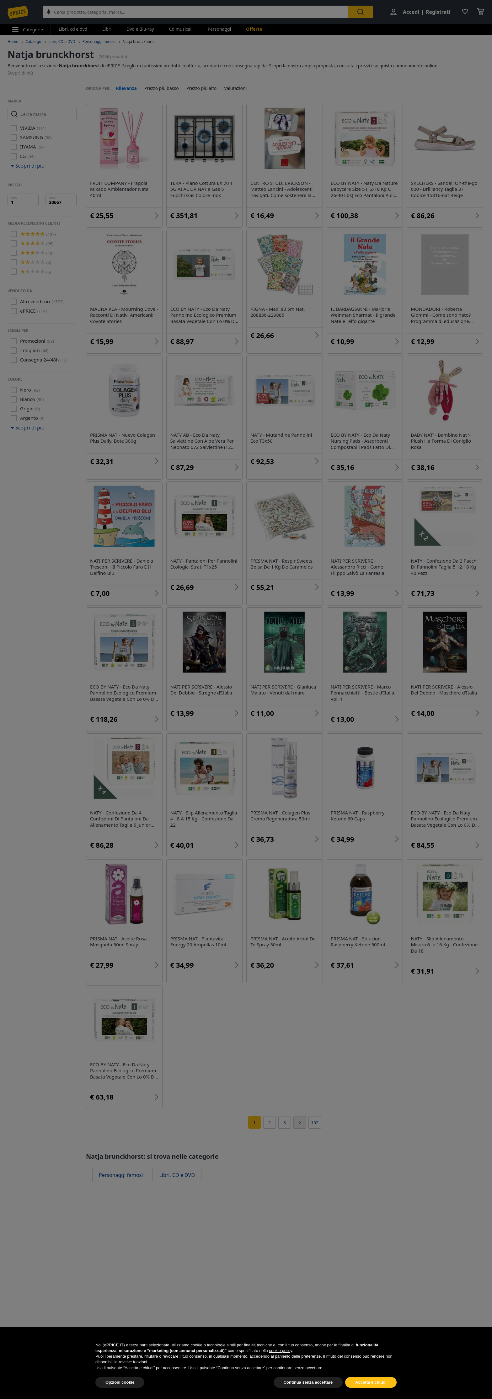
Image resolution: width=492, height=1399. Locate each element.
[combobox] (195, 12)
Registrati (438, 11)
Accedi (411, 11)
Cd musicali (181, 29)
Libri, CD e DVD (62, 41)
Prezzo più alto (201, 88)
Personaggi (219, 29)
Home (13, 41)
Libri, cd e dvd (73, 29)
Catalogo (33, 41)
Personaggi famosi (99, 41)
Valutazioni (235, 88)
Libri (106, 29)
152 (314, 1123)
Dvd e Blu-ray (140, 29)
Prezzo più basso (161, 88)
